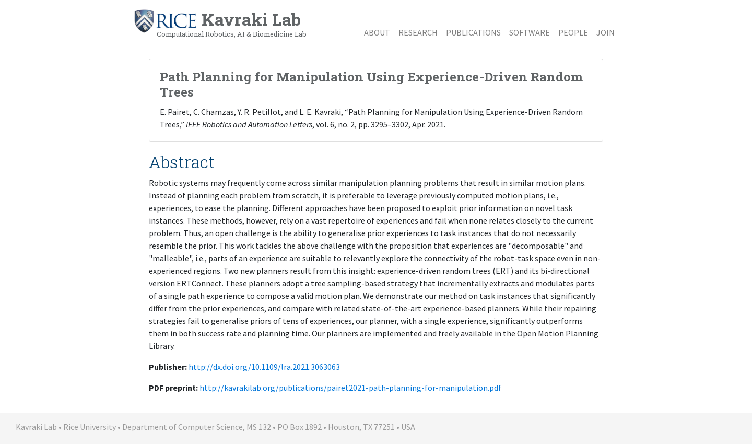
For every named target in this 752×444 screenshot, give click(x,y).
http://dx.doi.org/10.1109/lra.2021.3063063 (264, 366)
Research (418, 32)
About (377, 32)
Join (605, 32)
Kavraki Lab (220, 23)
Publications (473, 32)
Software (529, 32)
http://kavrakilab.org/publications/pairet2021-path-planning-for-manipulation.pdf (350, 387)
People (573, 32)
